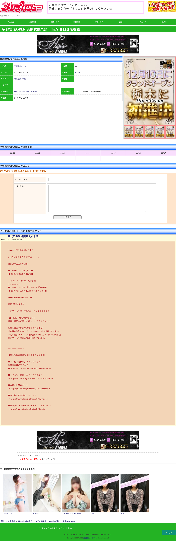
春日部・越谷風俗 (25, 521)
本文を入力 (19, 186)
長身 (20, 79)
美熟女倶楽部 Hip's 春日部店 (26, 91)
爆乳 (16, 79)
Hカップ (78, 72)
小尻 (24, 79)
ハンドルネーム (21, 179)
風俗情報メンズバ (89, 538)
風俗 (3, 521)
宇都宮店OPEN (20, 66)
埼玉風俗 (11, 521)
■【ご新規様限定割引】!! (23, 236)
